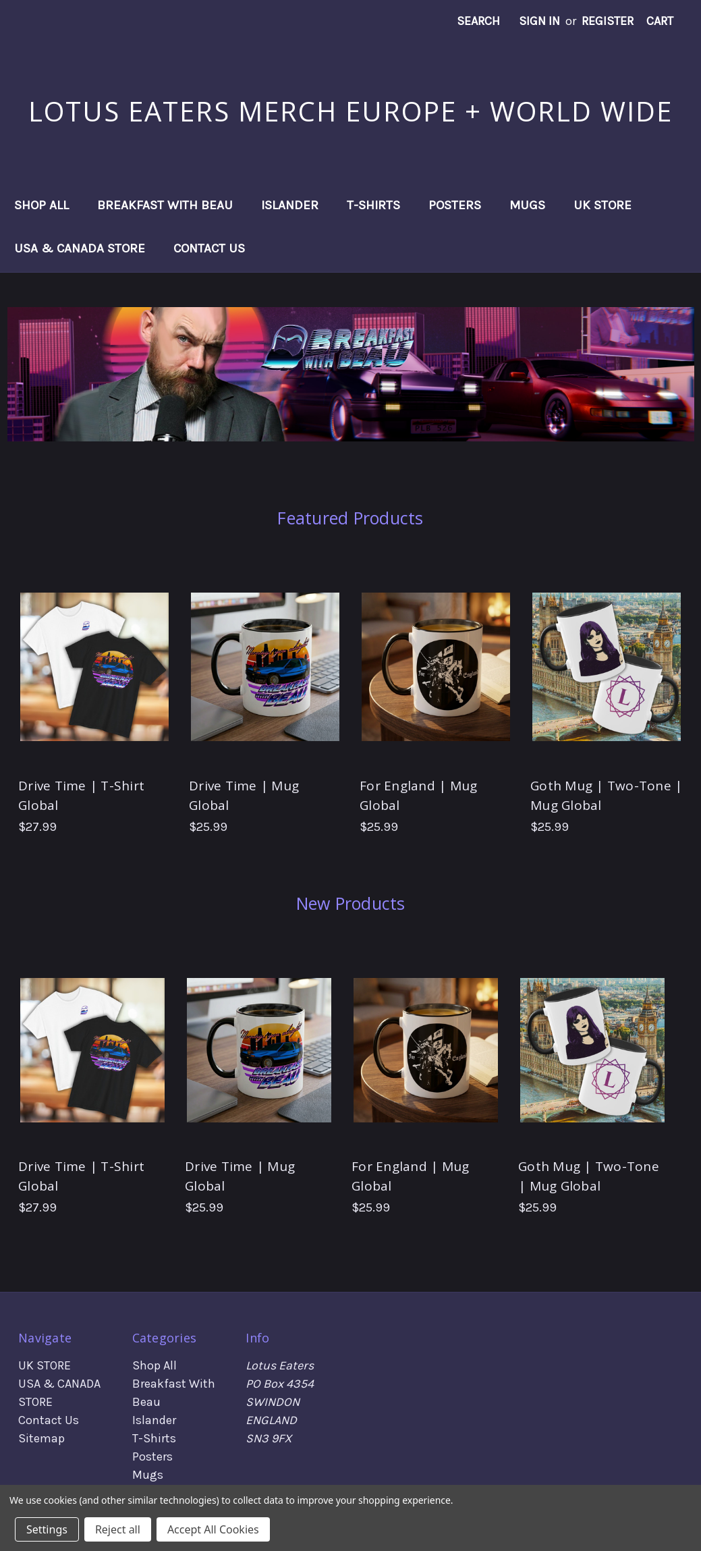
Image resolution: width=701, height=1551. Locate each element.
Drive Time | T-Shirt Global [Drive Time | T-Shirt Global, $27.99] (81, 795)
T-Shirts (373, 205)
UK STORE (602, 205)
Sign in (539, 20)
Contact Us (209, 248)
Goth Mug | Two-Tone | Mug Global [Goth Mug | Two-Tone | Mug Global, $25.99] (606, 795)
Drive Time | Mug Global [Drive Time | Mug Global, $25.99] (244, 795)
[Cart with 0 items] (660, 21)
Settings (46, 1529)
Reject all (117, 1529)
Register (608, 20)
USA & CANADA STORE (79, 248)
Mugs (527, 205)
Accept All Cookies (213, 1529)
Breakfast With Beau (165, 205)
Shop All (41, 205)
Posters (454, 205)
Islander (289, 205)
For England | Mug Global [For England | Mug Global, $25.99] (418, 795)
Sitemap (41, 1438)
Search (478, 20)
